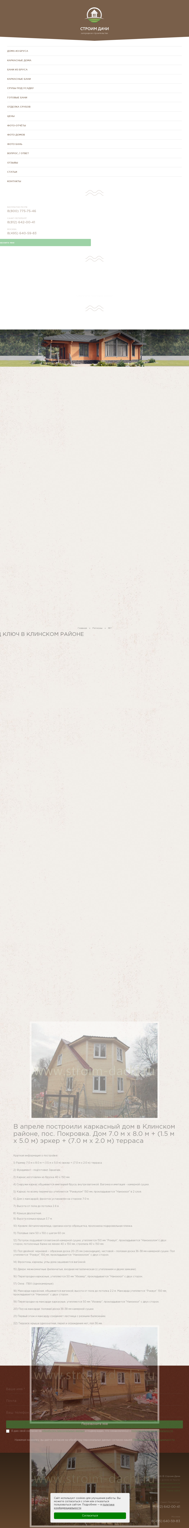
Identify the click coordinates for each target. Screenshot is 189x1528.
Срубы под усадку (20, 88)
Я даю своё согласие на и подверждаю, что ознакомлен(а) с (92, 1431)
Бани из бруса (17, 69)
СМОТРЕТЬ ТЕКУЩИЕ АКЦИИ (94, 295)
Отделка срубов (18, 106)
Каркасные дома (19, 60)
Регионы (97, 630)
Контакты (14, 181)
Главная (82, 630)
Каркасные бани (19, 79)
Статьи (12, 172)
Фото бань (14, 144)
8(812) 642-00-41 (21, 227)
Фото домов (16, 134)
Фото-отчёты (16, 125)
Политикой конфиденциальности (154, 1441)
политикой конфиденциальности (152, 1431)
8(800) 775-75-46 (21, 216)
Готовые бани (17, 97)
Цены (11, 116)
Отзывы (12, 162)
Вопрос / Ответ (18, 153)
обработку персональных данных (63, 1431)
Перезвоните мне (94, 1428)
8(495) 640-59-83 (22, 238)
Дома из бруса (17, 51)
